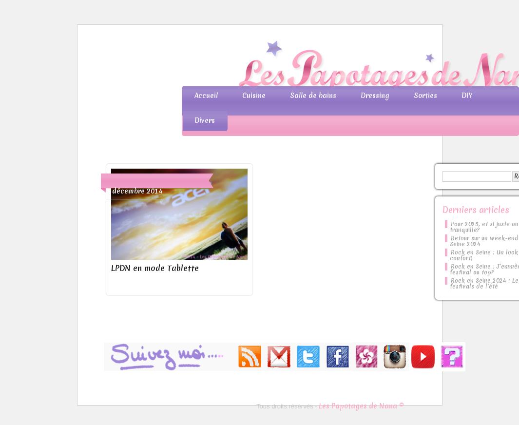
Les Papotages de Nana (324, 66)
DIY (466, 95)
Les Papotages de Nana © (361, 406)
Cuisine (254, 95)
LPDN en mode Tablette (155, 268)
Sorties (425, 95)
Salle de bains (313, 95)
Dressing (375, 95)
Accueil (206, 95)
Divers (204, 120)
